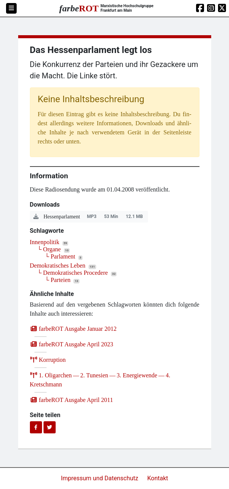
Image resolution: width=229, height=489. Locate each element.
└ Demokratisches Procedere (72, 272)
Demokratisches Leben (58, 265)
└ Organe (49, 249)
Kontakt (157, 478)
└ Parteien (58, 280)
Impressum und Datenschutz (100, 478)
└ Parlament (60, 256)
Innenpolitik (44, 242)
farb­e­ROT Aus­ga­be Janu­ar (73, 328)
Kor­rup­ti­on (48, 360)
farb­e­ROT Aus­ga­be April (72, 344)
